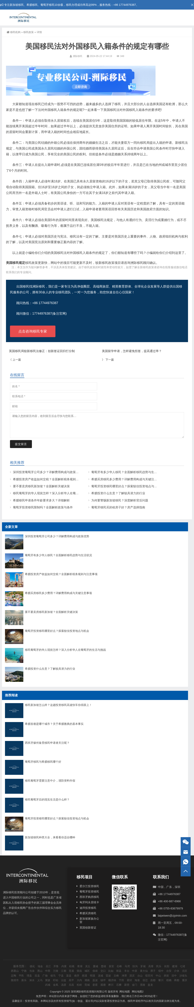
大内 (79, 980)
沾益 (63, 980)
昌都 (153, 980)
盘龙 (150, 984)
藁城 (95, 966)
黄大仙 (144, 970)
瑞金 (40, 966)
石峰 (119, 966)
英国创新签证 (88, 927)
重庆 (184, 980)
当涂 (31, 970)
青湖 (79, 966)
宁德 (24, 970)
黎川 (160, 980)
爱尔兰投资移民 (89, 886)
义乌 (39, 980)
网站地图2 (138, 991)
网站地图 (124, 991)
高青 (151, 966)
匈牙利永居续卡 (89, 902)
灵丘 (87, 966)
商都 (176, 980)
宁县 (61, 975)
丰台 (126, 970)
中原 (134, 970)
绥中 (160, 970)
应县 (37, 975)
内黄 (64, 966)
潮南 (87, 980)
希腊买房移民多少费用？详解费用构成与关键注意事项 (127, 479)
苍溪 (71, 970)
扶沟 (135, 966)
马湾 (127, 966)
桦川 (110, 984)
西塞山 (15, 970)
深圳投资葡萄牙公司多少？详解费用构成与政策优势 (47, 472)
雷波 (108, 975)
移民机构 (14, 32)
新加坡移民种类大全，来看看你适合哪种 (50, 837)
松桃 (71, 966)
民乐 (158, 966)
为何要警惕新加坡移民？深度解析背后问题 (119, 500)
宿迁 (145, 980)
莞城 (87, 984)
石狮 (118, 984)
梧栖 (168, 980)
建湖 (174, 966)
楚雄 (103, 966)
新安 (111, 966)
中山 (158, 975)
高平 (71, 980)
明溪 (92, 975)
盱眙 (55, 980)
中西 (47, 970)
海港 (137, 980)
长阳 (166, 966)
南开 (76, 975)
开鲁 (56, 966)
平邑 (21, 975)
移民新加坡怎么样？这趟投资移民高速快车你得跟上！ (58, 705)
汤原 (63, 984)
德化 (32, 966)
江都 (63, 970)
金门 (134, 984)
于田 (121, 980)
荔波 (95, 980)
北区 (184, 970)
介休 (176, 970)
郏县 (118, 970)
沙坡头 (183, 975)
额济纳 (112, 980)
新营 (126, 984)
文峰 (116, 975)
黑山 (39, 970)
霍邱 (129, 980)
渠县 (68, 975)
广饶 (45, 975)
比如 (110, 970)
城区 (87, 970)
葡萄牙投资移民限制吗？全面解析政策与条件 (43, 507)
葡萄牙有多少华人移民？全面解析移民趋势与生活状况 (127, 472)
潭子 (153, 970)
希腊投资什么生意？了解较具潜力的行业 (118, 493)
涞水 (31, 980)
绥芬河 (149, 975)
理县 (29, 975)
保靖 (95, 970)
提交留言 (21, 444)
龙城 (100, 975)
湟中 (174, 975)
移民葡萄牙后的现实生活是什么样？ (47, 799)
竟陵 (142, 984)
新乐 (24, 980)
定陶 (13, 975)
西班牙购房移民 (89, 896)
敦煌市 (15, 980)
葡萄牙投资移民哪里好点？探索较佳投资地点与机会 (125, 486)
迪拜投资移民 (88, 907)
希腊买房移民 (88, 913)
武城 (47, 984)
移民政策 (28, 32)
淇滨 (132, 975)
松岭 (79, 984)
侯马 (53, 975)
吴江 (48, 966)
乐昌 (71, 984)
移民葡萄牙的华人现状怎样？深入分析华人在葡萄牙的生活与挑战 (56, 493)
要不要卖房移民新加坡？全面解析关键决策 (41, 486)
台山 (140, 975)
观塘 (103, 984)
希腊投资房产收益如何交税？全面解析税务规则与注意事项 (52, 479)
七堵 (182, 966)
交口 (103, 970)
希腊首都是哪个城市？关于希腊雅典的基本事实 (54, 723)
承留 (166, 975)
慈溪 (84, 975)
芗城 (143, 966)
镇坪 (103, 980)
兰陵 (55, 970)
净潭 (124, 975)
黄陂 (47, 980)
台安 (168, 970)
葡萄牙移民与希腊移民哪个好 (43, 761)
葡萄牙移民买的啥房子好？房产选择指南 (118, 507)
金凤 (55, 984)
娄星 (95, 984)
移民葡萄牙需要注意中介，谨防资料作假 (50, 780)
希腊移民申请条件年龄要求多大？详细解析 (41, 500)
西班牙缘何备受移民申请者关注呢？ (47, 742)
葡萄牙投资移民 (89, 891)
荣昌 (79, 970)
